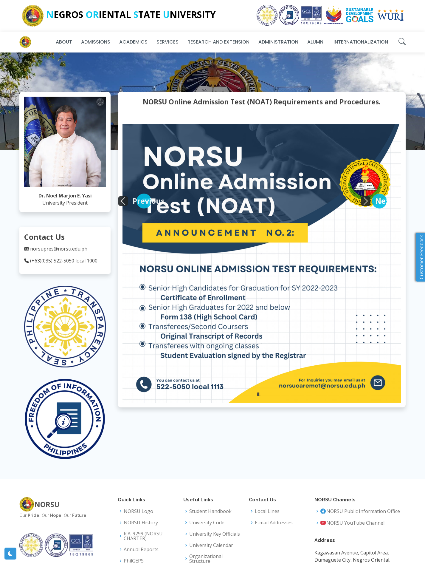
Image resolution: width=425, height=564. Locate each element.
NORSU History (141, 522)
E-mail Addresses (274, 522)
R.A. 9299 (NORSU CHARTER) (143, 536)
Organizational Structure (206, 558)
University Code (206, 522)
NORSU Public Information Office (363, 511)
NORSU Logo (138, 511)
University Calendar (211, 545)
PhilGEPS (134, 560)
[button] (144, 201)
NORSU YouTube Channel (355, 522)
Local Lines (267, 511)
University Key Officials (214, 533)
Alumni (316, 41)
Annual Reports (141, 549)
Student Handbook (210, 511)
